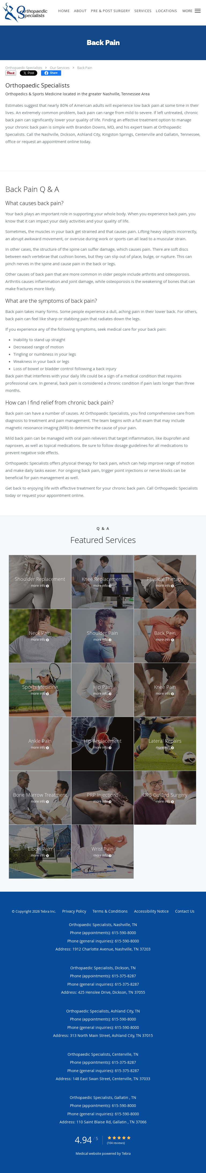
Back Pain (84, 67)
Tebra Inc (48, 911)
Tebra (126, 1153)
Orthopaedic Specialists (23, 67)
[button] (198, 11)
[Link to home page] (32, 13)
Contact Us (184, 911)
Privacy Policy (74, 911)
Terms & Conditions (110, 911)
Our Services (59, 67)
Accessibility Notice (151, 911)
